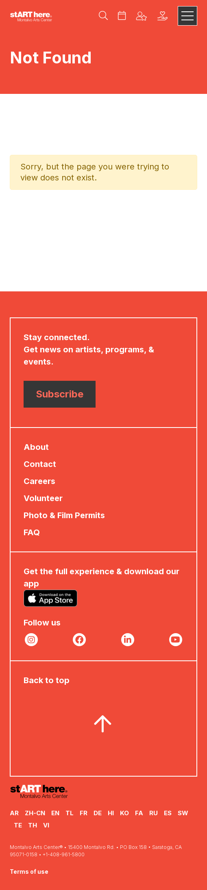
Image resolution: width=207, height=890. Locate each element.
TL (69, 813)
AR (14, 813)
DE (98, 813)
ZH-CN (35, 813)
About (36, 447)
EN (55, 813)
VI (46, 825)
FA (139, 813)
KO (124, 813)
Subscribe (59, 394)
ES (168, 813)
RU (153, 813)
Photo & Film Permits (64, 515)
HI (111, 813)
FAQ (32, 532)
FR (83, 813)
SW (183, 813)
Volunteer (43, 498)
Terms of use (29, 871)
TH (32, 825)
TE (18, 825)
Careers (39, 481)
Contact (40, 464)
